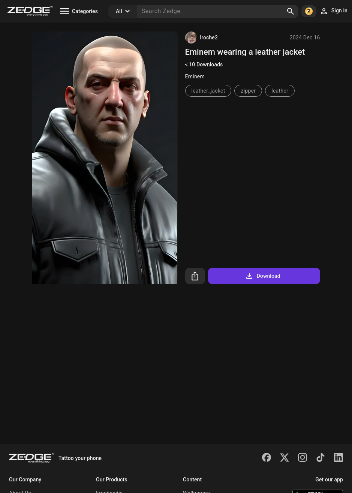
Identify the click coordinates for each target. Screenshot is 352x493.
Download (262, 275)
